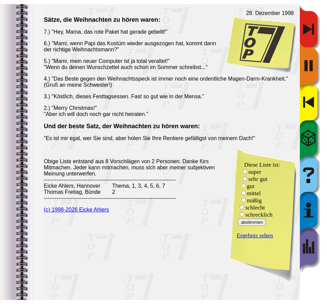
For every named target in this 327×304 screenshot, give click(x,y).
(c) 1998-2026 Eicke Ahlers (76, 210)
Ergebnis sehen (255, 235)
